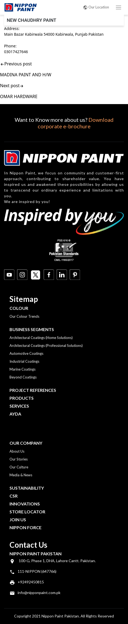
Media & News (20, 475)
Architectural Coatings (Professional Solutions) (46, 345)
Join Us (17, 519)
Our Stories (18, 459)
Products (21, 398)
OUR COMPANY (25, 443)
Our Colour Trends (24, 316)
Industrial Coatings (24, 361)
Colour (18, 308)
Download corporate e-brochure (76, 122)
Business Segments (31, 329)
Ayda (15, 413)
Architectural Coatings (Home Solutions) (41, 337)
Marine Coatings (22, 369)
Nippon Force (25, 527)
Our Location (96, 7)
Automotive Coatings (26, 353)
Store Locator (27, 511)
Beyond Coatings (23, 377)
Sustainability (26, 487)
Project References (32, 390)
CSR (13, 495)
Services (19, 405)
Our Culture (18, 467)
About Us (16, 451)
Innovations (24, 503)
